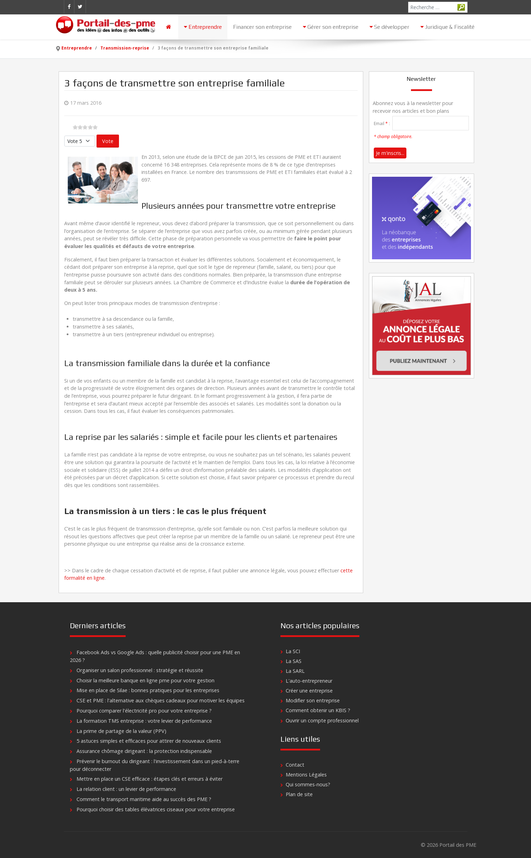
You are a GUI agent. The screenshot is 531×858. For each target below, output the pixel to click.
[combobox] (437, 7)
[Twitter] (80, 6)
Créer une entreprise (309, 690)
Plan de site (299, 794)
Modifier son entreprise (313, 700)
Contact (295, 764)
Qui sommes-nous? (308, 784)
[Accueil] (169, 27)
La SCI (293, 651)
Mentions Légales (306, 774)
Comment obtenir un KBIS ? (318, 710)
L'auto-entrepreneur (309, 680)
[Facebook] (69, 6)
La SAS (293, 661)
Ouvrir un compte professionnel (322, 720)
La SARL (295, 671)
